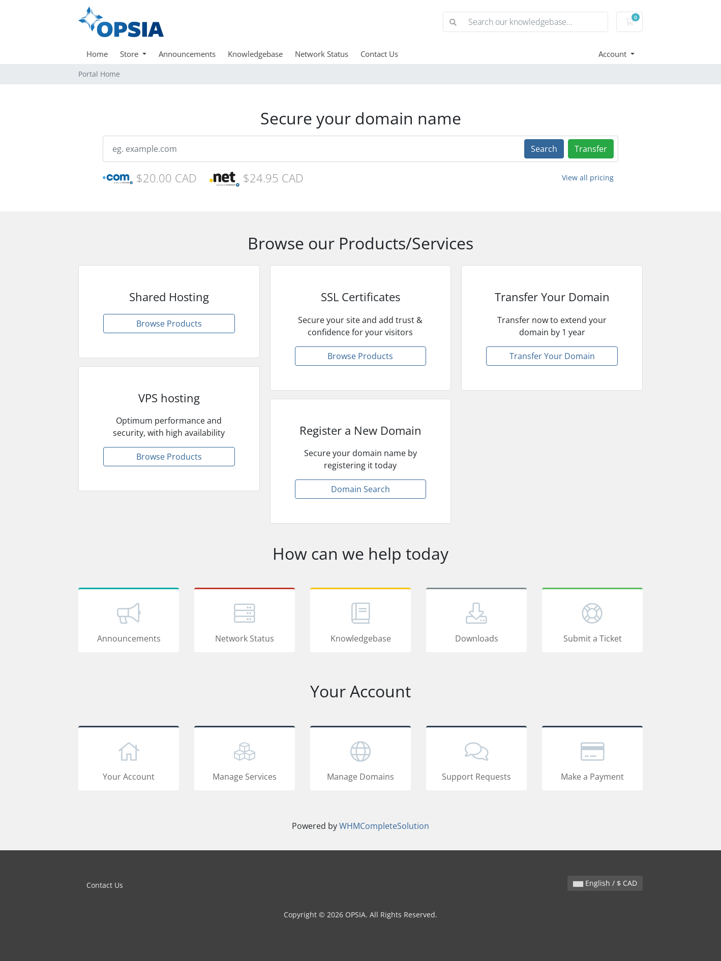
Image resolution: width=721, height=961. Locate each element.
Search (544, 148)
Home (97, 54)
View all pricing (588, 177)
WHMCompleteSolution (384, 825)
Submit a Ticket (592, 621)
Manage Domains (360, 760)
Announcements (187, 54)
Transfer (591, 148)
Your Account (128, 760)
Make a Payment (592, 760)
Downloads (476, 621)
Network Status (321, 54)
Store (130, 54)
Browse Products (169, 323)
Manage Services (244, 760)
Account (613, 54)
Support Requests (476, 760)
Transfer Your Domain (552, 356)
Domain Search (360, 489)
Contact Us (379, 54)
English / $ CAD (605, 883)
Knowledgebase (255, 54)
